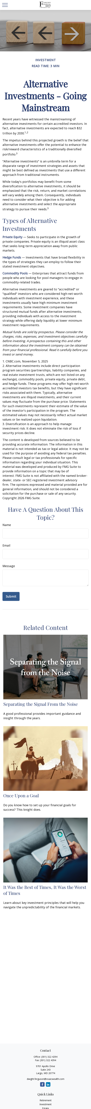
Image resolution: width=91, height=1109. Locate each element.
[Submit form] (11, 596)
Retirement (46, 1100)
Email (6, 545)
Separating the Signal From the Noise (40, 704)
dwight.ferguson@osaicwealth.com (45, 1078)
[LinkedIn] (48, 1084)
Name (6, 525)
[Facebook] (42, 1084)
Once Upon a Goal (21, 795)
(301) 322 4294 (49, 1056)
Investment (45, 1104)
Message (8, 566)
